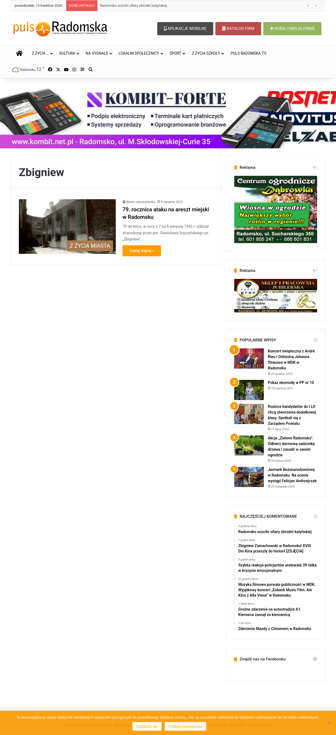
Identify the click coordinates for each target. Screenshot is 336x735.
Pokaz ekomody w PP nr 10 (291, 382)
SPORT (175, 53)
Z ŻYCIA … (40, 53)
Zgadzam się (147, 726)
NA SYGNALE (97, 53)
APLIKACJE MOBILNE (185, 28)
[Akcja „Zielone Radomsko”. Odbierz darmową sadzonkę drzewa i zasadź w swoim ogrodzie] (249, 445)
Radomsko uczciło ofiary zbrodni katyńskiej (133, 6)
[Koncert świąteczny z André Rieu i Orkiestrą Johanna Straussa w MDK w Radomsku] (249, 358)
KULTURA (67, 53)
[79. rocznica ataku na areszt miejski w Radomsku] (67, 226)
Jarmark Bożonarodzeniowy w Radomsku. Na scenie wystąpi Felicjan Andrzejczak (292, 475)
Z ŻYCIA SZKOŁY (206, 53)
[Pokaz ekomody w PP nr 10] (249, 390)
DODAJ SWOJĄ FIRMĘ (292, 28)
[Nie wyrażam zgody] (329, 723)
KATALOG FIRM (238, 28)
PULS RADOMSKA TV (248, 53)
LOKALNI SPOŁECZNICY (139, 53)
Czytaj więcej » (141, 250)
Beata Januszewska (141, 202)
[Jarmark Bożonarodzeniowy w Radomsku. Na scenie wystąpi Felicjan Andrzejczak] (249, 477)
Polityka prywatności (186, 726)
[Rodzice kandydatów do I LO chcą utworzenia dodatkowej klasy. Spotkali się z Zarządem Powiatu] (249, 414)
